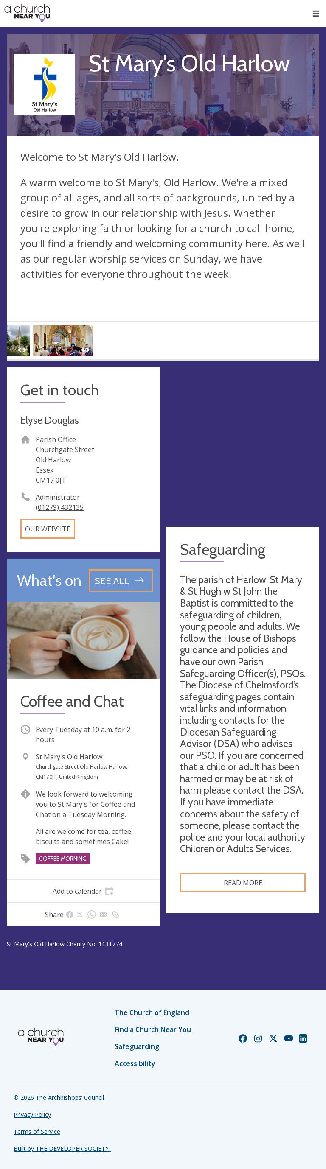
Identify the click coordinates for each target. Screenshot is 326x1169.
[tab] (83, 891)
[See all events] (121, 580)
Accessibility (135, 1063)
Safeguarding (137, 1046)
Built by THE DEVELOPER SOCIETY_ (62, 1148)
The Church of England (152, 1012)
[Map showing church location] (242, 443)
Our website (47, 529)
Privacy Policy (32, 1114)
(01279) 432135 (60, 507)
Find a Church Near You (153, 1029)
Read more (243, 882)
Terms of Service (37, 1131)
